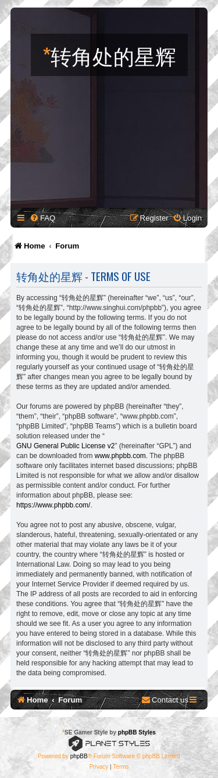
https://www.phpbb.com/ (53, 505)
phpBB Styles (137, 732)
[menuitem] (42, 218)
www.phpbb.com (120, 456)
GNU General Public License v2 (65, 446)
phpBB (79, 756)
